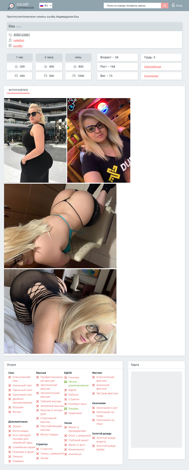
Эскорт (17, 426)
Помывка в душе (23, 452)
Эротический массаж (48, 386)
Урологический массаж (49, 394)
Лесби (44, 458)
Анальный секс (22, 385)
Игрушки (18, 407)
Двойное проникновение (22, 400)
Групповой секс (22, 394)
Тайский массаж (50, 401)
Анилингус (75, 454)
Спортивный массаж (48, 420)
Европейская (152, 66)
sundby (51, 16)
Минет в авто (76, 444)
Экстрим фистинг (107, 393)
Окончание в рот (107, 407)
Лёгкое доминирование (78, 383)
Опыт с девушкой (79, 435)
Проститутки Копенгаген (21, 16)
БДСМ (72, 390)
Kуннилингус (76, 449)
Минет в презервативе (77, 429)
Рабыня (73, 394)
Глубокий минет (78, 440)
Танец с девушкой (51, 453)
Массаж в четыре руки (51, 412)
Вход (177, 5)
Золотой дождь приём (106, 447)
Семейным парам (24, 447)
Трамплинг (75, 413)
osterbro (41, 16)
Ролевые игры (77, 404)
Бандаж (73, 408)
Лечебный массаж (52, 406)
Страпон (73, 399)
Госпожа (73, 377)
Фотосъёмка (20, 431)
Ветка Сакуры (49, 434)
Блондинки (151, 76)
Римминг (18, 461)
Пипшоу (18, 456)
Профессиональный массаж (51, 378)
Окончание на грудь (105, 413)
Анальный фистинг (102, 386)
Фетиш (17, 412)
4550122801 (21, 34)
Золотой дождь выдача (106, 439)
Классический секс (21, 378)
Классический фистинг (105, 378)
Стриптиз (46, 449)
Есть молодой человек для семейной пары (22, 439)
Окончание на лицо (105, 421)
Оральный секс (22, 390)
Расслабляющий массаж (51, 427)
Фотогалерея (18, 89)
